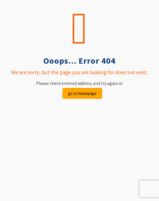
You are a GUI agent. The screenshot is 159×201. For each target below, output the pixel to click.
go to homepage (82, 93)
